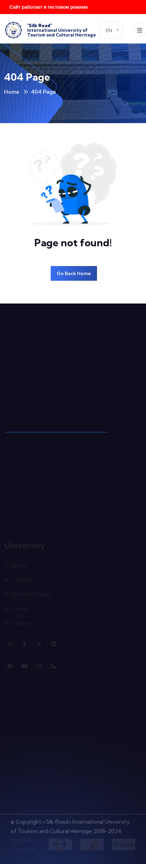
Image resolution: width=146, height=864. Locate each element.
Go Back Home (74, 273)
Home (11, 91)
